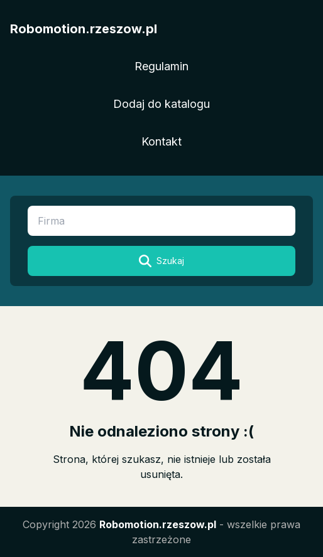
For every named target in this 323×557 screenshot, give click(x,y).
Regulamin (161, 66)
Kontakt (161, 141)
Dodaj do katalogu (161, 103)
